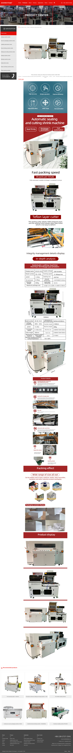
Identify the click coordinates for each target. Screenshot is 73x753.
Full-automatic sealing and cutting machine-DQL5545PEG (31, 76)
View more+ (12, 745)
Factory (3, 740)
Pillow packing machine (5, 70)
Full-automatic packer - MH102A (13, 696)
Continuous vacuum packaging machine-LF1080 (13, 723)
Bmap (69, 751)
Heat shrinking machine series (7, 48)
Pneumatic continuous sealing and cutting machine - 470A (36, 696)
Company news (39, 738)
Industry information (40, 740)
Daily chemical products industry (29, 740)
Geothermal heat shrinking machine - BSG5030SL (36, 723)
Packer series (3, 33)
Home (25, 27)
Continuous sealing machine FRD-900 (60, 723)
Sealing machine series (5, 55)
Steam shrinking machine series (7, 66)
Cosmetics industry (27, 741)
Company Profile (5, 738)
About (3, 735)
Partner (3, 743)
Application (26, 735)
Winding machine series (5, 59)
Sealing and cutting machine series (8, 51)
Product (28, 27)
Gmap (65, 751)
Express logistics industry (28, 738)
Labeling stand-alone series (6, 44)
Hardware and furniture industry (29, 743)
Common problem (40, 741)
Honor (3, 741)
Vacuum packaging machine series (8, 40)
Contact (3, 745)
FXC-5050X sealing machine (60, 696)
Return (51, 76)
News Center (39, 735)
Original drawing (45, 76)
